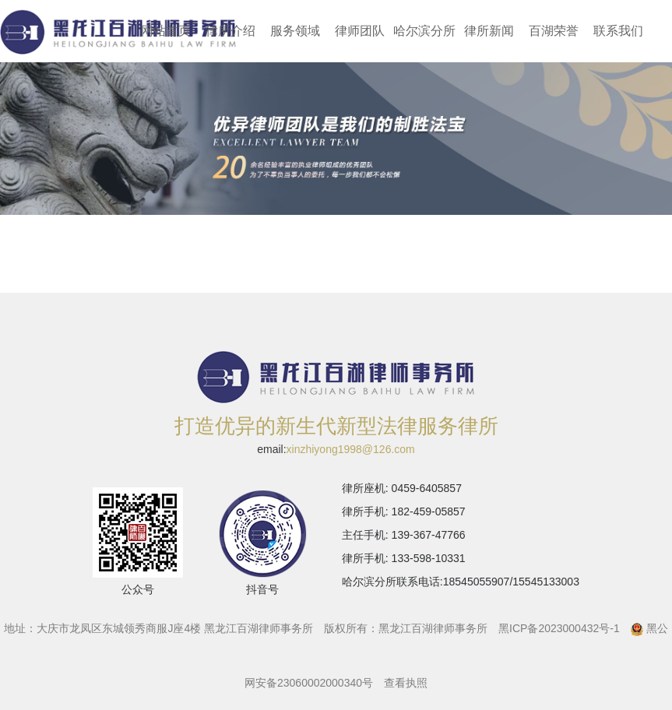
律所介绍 (230, 30)
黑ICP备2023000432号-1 (559, 628)
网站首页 (166, 30)
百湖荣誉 (554, 30)
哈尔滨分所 (424, 30)
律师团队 (360, 30)
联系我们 (618, 30)
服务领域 (295, 30)
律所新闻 (489, 30)
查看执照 (405, 683)
